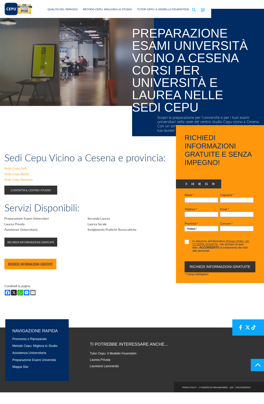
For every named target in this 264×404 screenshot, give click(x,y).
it (186, 184)
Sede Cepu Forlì (15, 180)
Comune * (226, 223)
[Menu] (203, 10)
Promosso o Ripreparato (29, 350)
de (199, 184)
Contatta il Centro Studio (31, 202)
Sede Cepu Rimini (16, 186)
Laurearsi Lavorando (104, 377)
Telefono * (191, 209)
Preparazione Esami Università (34, 371)
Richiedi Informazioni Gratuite (30, 253)
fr (213, 184)
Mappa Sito (20, 378)
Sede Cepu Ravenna (18, 191)
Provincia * (191, 223)
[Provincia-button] (201, 228)
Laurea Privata (100, 371)
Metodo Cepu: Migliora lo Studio (107, 9)
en (192, 184)
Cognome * (227, 195)
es (206, 184)
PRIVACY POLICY (189, 399)
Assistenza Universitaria (29, 364)
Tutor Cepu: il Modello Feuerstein (163, 9)
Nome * (189, 195)
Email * (224, 209)
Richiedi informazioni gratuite (30, 275)
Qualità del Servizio (63, 9)
